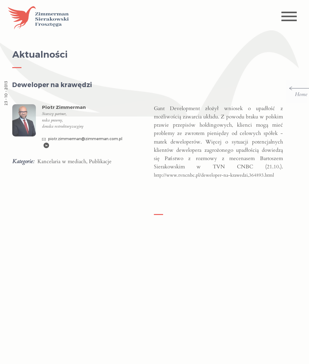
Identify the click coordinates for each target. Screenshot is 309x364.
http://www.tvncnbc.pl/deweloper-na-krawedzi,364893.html (214, 175)
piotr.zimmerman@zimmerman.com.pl (82, 138)
